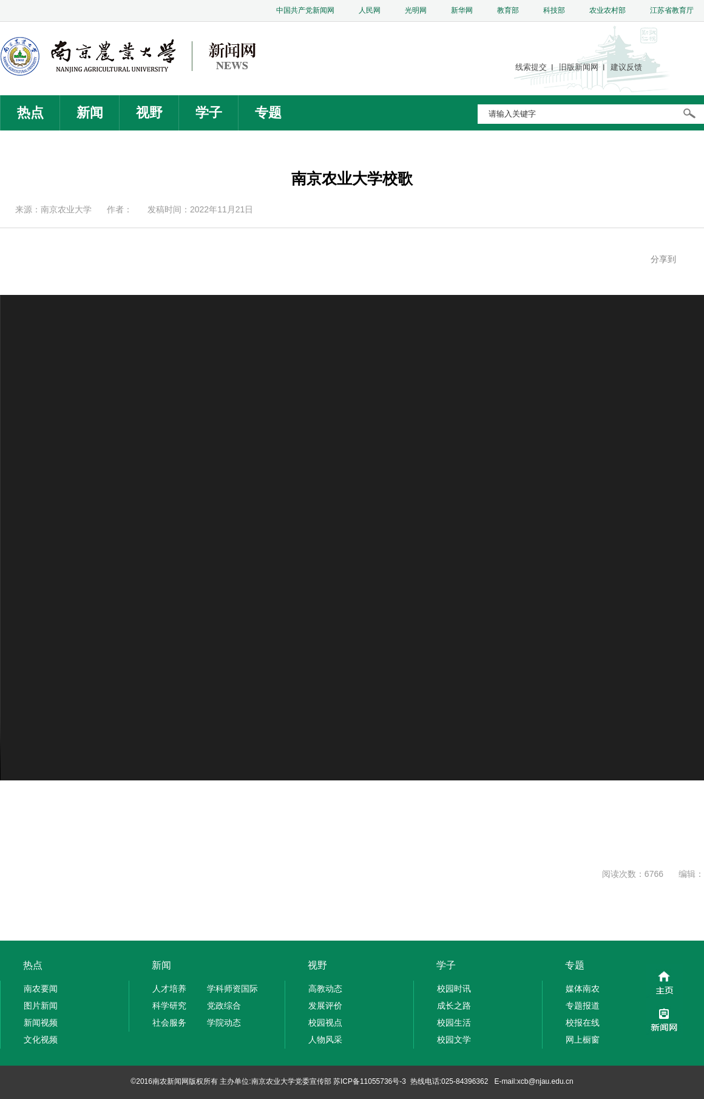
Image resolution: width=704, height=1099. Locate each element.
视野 (149, 112)
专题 (268, 112)
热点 (30, 112)
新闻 (89, 112)
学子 (208, 112)
